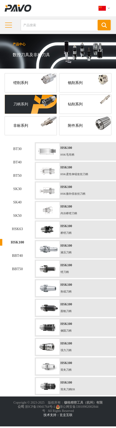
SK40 (17, 204)
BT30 (17, 150)
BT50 (17, 177)
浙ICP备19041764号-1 (40, 408)
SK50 (17, 217)
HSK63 (17, 230)
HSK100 (17, 244)
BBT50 (17, 270)
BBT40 (17, 257)
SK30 (17, 190)
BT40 (17, 164)
